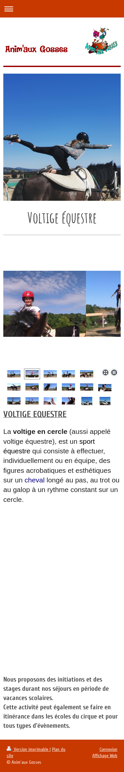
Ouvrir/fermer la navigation (62, 9)
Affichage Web (104, 755)
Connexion (108, 749)
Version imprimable (28, 749)
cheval (34, 480)
